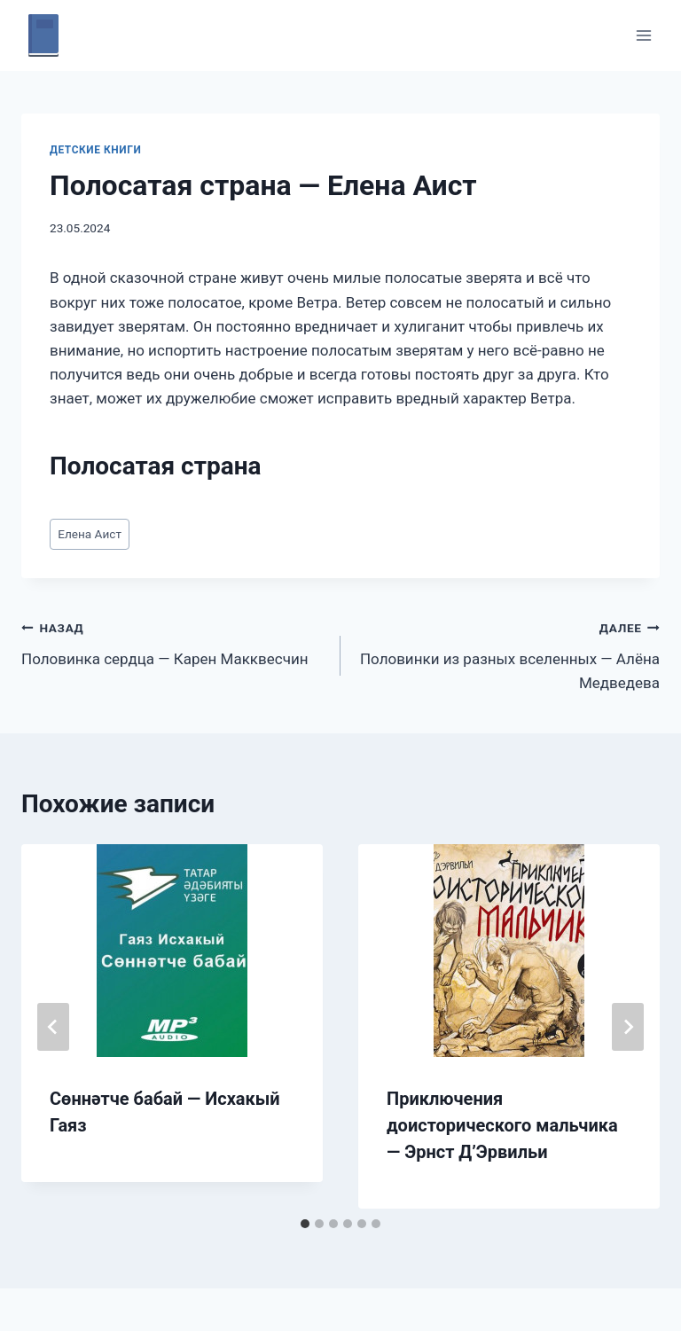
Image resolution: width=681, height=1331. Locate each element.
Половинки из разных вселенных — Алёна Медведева (508, 653)
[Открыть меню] (643, 35)
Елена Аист (89, 534)
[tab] (305, 1223)
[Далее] (628, 1027)
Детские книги (95, 150)
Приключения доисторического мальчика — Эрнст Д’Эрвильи (502, 1125)
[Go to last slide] (53, 1027)
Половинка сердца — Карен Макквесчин (173, 641)
